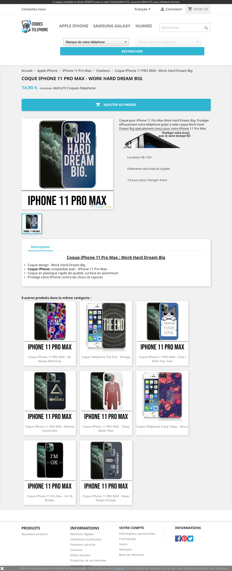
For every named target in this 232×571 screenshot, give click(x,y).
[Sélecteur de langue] (143, 9)
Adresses (125, 549)
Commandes (127, 539)
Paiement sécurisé (82, 544)
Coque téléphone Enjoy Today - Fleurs (162, 426)
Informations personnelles (137, 534)
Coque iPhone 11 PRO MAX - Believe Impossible (49, 428)
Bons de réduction (131, 555)
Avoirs (123, 544)
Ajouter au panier (116, 105)
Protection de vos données (88, 560)
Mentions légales (82, 534)
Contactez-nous (34, 9)
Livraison (76, 550)
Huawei (143, 26)
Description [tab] (40, 247)
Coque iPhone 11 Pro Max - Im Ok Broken (50, 498)
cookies (119, 568)
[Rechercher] (184, 27)
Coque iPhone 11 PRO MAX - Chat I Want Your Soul (162, 359)
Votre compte (131, 528)
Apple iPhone (73, 26)
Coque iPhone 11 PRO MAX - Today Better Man (106, 428)
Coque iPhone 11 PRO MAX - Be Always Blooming (49, 359)
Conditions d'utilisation (86, 539)
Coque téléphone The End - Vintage (106, 357)
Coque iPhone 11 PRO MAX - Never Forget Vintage (106, 498)
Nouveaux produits (35, 534)
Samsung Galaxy (112, 26)
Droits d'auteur (80, 555)
